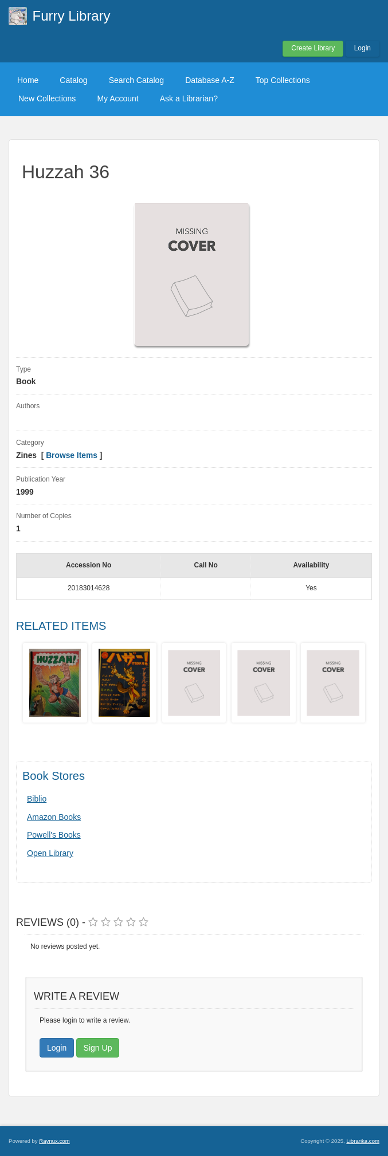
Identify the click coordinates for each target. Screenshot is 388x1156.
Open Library (50, 853)
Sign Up (98, 1047)
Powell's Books (54, 834)
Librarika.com (362, 1141)
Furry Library (72, 15)
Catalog (73, 80)
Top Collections (283, 80)
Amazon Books (54, 817)
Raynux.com (54, 1141)
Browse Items (71, 455)
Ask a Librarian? (189, 98)
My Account (117, 98)
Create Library (313, 48)
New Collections (47, 98)
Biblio (36, 798)
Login (362, 48)
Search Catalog (136, 80)
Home (27, 80)
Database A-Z (209, 80)
